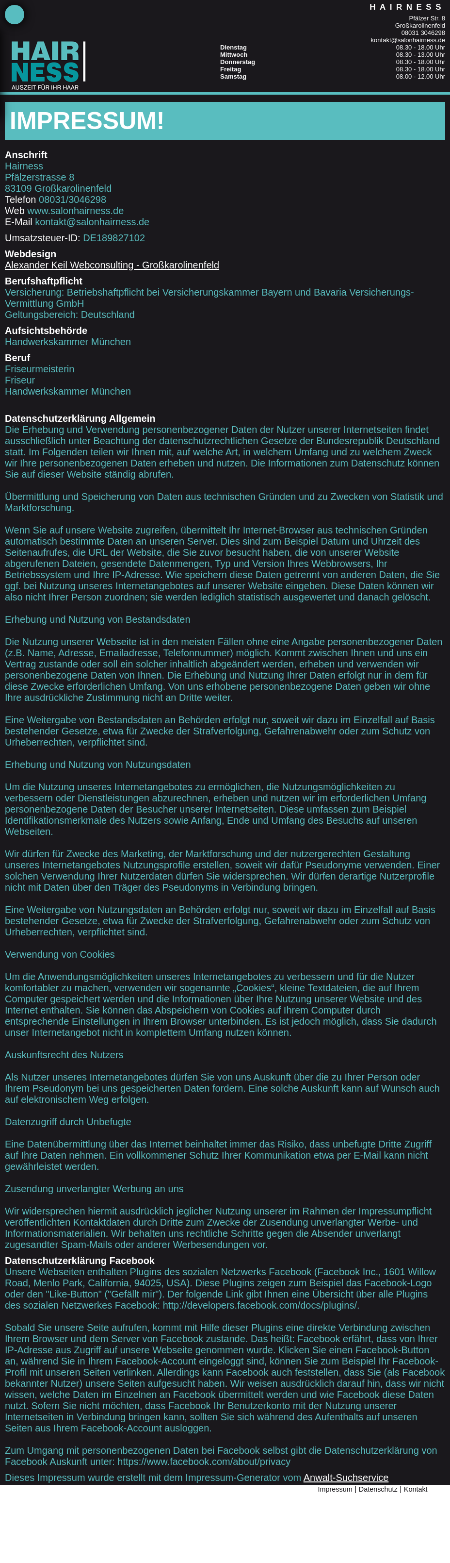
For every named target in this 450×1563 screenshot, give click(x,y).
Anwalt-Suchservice (346, 1477)
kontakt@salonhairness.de (408, 40)
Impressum (335, 1489)
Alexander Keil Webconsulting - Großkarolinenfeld (112, 265)
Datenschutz (378, 1489)
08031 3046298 (423, 32)
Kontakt (416, 1489)
